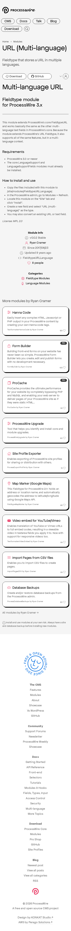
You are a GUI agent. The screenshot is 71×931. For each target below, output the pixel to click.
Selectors (35, 777)
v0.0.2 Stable (35, 238)
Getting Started (35, 762)
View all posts (35, 870)
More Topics (35, 814)
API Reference (35, 767)
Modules (17, 41)
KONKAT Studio (41, 917)
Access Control (35, 798)
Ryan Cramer (35, 243)
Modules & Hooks (35, 788)
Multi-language (35, 808)
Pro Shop (35, 839)
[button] (64, 76)
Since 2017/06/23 (35, 248)
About (35, 700)
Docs (23, 21)
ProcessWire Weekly (35, 741)
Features (35, 690)
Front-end (35, 772)
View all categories (35, 875)
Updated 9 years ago (35, 253)
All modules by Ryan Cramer (20, 612)
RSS (35, 881)
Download (11, 29)
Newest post (35, 865)
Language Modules (35, 283)
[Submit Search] (26, 28)
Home (5, 41)
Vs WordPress (35, 710)
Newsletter (35, 736)
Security (35, 803)
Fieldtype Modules (35, 278)
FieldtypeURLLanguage (35, 258)
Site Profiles (35, 849)
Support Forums (35, 731)
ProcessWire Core (35, 829)
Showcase (35, 705)
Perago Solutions (39, 922)
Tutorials (35, 782)
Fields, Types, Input (35, 793)
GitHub (37, 76)
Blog (53, 21)
